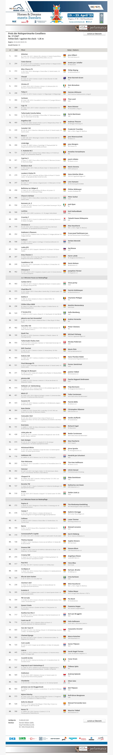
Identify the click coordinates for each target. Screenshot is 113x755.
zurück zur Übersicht (94, 34)
